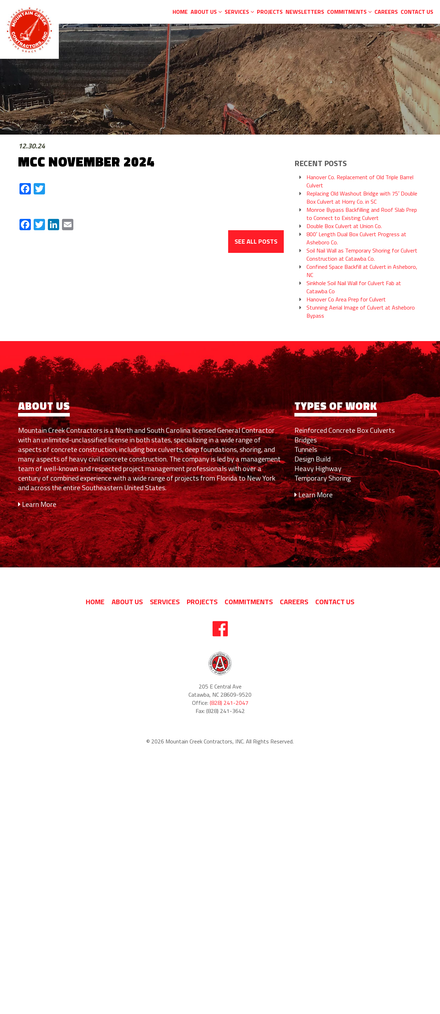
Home (180, 11)
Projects (270, 11)
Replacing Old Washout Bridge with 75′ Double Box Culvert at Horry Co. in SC (361, 197)
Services (239, 11)
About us (206, 11)
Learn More (37, 504)
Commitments (349, 11)
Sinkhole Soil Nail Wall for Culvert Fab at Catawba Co (353, 287)
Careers (386, 11)
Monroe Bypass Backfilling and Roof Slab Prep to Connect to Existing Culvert (361, 214)
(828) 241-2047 (229, 703)
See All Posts (256, 241)
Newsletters (305, 11)
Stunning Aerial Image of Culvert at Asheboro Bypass (360, 312)
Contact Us (417, 11)
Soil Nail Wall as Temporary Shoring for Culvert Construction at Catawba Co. (361, 255)
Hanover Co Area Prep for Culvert (346, 299)
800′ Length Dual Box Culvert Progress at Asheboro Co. (356, 238)
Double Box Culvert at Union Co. (344, 226)
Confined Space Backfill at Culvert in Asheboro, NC (361, 271)
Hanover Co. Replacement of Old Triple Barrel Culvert (359, 181)
